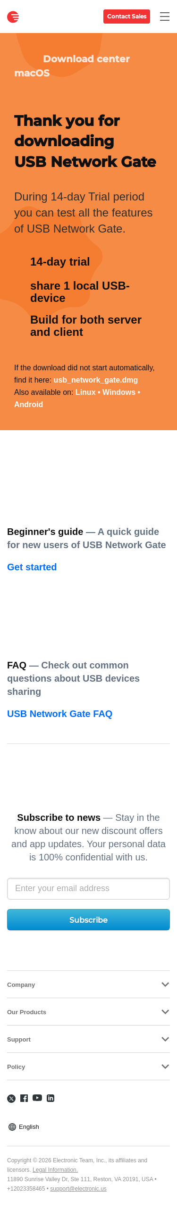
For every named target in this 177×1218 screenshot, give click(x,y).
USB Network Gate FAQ (59, 714)
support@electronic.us (78, 1188)
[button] (88, 984)
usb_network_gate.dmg (96, 380)
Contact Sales (126, 16)
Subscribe (88, 920)
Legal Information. (55, 1170)
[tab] (88, 984)
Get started (32, 567)
